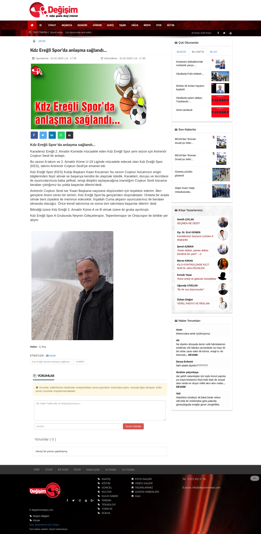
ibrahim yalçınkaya (187, 372)
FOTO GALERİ (143, 479)
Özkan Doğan (185, 299)
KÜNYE (37, 469)
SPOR (159, 25)
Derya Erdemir (184, 361)
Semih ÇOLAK (185, 219)
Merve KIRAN (185, 260)
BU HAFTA (198, 51)
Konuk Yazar (184, 274)
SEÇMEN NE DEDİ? (188, 223)
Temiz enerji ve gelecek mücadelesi (196, 278)
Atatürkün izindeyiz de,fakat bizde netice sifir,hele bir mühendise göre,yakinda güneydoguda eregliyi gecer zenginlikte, (198, 401)
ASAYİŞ (110, 25)
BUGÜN (181, 51)
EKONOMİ (82, 25)
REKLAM (77, 469)
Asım (179, 329)
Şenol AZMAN (185, 246)
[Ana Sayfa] (32, 25)
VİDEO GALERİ (144, 483)
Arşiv (137, 496)
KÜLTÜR (107, 491)
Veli (178, 393)
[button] (41, 25)
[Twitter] (224, 33)
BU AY (213, 51)
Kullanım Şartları (93, 469)
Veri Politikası (110, 469)
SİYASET (52, 25)
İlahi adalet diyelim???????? (192, 365)
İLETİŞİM (48, 469)
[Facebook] (218, 33)
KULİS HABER (110, 496)
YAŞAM (122, 25)
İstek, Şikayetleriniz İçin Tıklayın (44, 525)
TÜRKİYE (107, 508)
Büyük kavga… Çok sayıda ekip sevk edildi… (71, 32)
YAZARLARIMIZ (144, 487)
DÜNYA (106, 513)
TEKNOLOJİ (108, 504)
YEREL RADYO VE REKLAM (193, 303)
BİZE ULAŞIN (63, 469)
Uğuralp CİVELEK (187, 285)
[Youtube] (230, 33)
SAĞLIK (134, 25)
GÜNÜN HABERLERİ (147, 491)
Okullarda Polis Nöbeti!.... (190, 73)
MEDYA (147, 25)
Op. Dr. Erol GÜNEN (188, 232)
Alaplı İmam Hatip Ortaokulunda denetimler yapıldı (185, 192)
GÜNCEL (107, 487)
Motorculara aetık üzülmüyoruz (193, 333)
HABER (80, 361)
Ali (177, 340)
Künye (36, 520)
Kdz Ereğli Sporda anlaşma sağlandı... (51, 361)
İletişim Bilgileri (41, 516)
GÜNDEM (97, 25)
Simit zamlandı (184, 110)
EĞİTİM (170, 25)
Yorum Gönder (133, 426)
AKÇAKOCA (67, 25)
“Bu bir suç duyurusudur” (190, 289)
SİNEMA (106, 500)
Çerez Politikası (128, 469)
